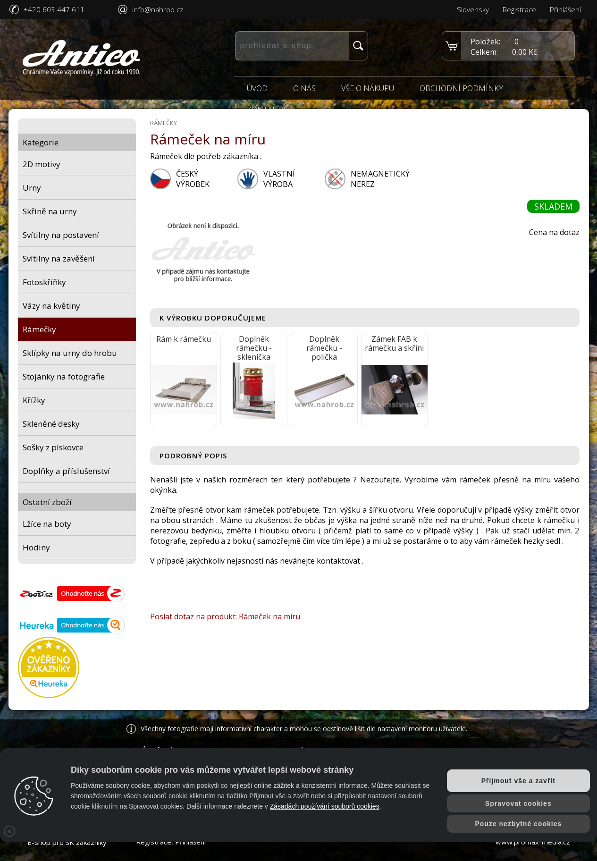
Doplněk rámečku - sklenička (254, 348)
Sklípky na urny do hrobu (70, 352)
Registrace (519, 9)
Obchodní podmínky (461, 88)
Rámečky (39, 329)
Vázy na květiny (51, 305)
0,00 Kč (524, 52)
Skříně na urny (50, 211)
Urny (32, 187)
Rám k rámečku (183, 339)
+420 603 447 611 (54, 9)
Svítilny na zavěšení (59, 258)
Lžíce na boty (47, 523)
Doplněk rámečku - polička (324, 348)
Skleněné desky (51, 423)
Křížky (34, 400)
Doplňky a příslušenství (66, 470)
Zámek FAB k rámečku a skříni (394, 343)
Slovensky (473, 9)
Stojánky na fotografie (64, 376)
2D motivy (41, 164)
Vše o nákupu (367, 88)
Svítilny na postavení (61, 234)
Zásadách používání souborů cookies (324, 806)
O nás (304, 88)
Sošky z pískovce (53, 447)
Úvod (257, 88)
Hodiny (36, 547)
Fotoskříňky (44, 282)
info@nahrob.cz (157, 9)
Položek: (485, 41)
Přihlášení (565, 9)
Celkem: (484, 52)
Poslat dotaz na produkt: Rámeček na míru (225, 616)
